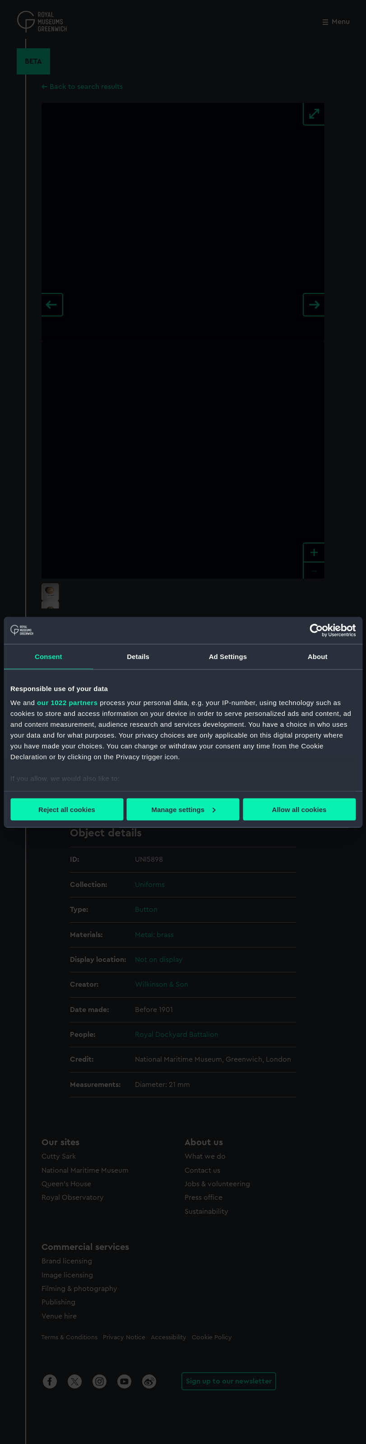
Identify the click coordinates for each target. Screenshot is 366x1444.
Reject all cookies (66, 809)
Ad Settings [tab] (228, 656)
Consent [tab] (48, 656)
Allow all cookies (299, 809)
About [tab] (318, 656)
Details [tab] (138, 656)
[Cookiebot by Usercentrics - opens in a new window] (316, 630)
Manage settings (183, 809)
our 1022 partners (67, 702)
